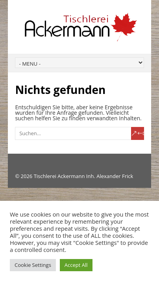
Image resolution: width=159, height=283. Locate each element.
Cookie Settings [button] (33, 264)
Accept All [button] (76, 264)
